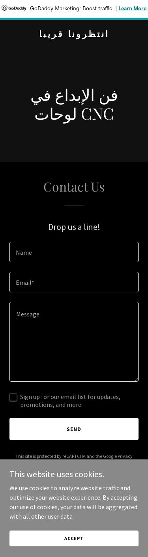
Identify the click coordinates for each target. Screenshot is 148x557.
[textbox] (74, 252)
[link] (74, 35)
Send (74, 429)
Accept (73, 549)
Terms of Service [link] (78, 463)
